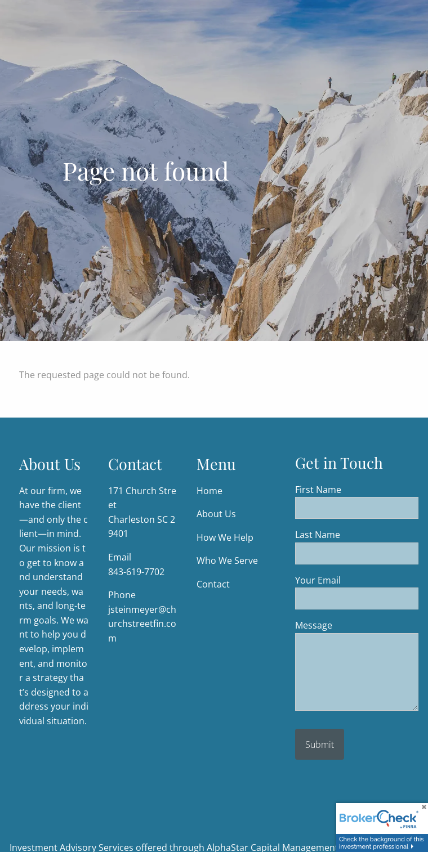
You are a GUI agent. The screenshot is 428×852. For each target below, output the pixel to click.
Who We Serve (227, 561)
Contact (213, 584)
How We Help (225, 537)
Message (356, 626)
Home (209, 491)
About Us (216, 514)
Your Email (356, 580)
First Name (356, 489)
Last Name (356, 535)
